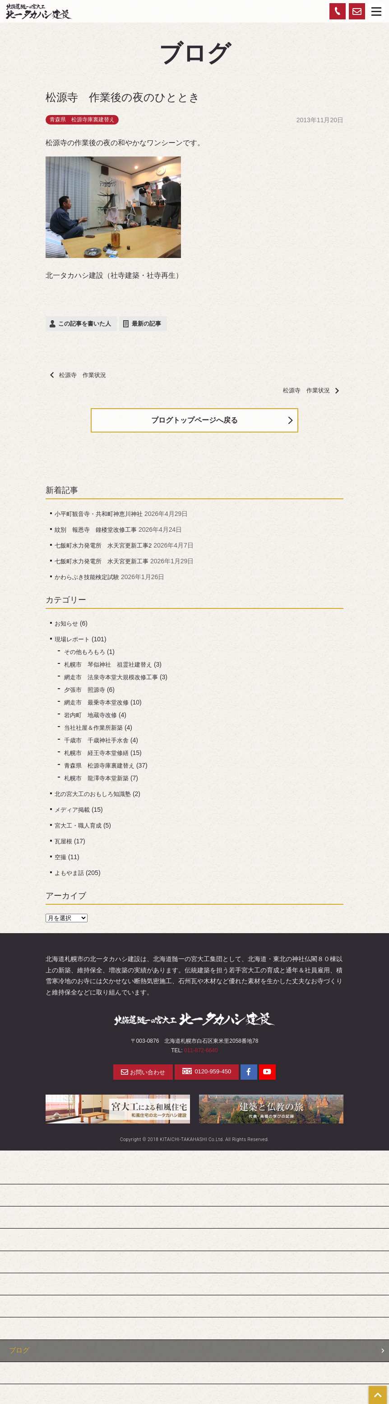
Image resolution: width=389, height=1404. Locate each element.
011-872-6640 (201, 1054)
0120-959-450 (207, 1075)
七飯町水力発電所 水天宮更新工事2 (107, 548)
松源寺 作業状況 (80, 375)
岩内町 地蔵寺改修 (92, 718)
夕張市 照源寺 (86, 693)
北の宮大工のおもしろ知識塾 (96, 797)
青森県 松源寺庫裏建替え (82, 119)
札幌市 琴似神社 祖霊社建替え (111, 668)
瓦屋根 (64, 844)
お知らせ (67, 627)
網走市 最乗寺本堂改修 (99, 705)
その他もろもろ (86, 655)
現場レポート (74, 642)
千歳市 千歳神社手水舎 (99, 743)
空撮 (61, 860)
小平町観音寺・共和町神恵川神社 (102, 517)
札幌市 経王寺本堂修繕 (99, 756)
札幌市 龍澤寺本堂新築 (99, 781)
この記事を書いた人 (84, 323)
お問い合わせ (139, 1076)
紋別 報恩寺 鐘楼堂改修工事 (99, 533)
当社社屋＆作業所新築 (95, 731)
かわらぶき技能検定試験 (89, 580)
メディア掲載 (74, 813)
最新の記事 (146, 323)
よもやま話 (70, 876)
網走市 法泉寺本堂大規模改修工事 (114, 680)
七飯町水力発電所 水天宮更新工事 (105, 564)
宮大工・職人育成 (80, 829)
